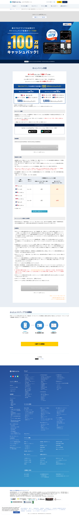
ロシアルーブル (59, 388)
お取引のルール (43, 414)
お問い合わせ (42, 460)
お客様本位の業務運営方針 (24, 508)
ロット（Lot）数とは (28, 388)
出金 (57, 424)
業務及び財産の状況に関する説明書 (15, 420)
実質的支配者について (60, 474)
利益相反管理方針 (36, 508)
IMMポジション (42, 449)
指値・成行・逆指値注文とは (45, 394)
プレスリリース (12, 398)
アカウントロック (13, 430)
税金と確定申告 (42, 463)
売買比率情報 (58, 445)
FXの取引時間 (27, 382)
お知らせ (11, 385)
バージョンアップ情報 (14, 387)
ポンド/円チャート (27, 447)
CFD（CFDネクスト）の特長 (45, 424)
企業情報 (11, 400)
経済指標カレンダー (43, 445)
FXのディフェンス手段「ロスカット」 (30, 381)
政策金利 (41, 451)
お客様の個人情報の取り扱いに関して (58, 297)
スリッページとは (43, 393)
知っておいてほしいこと (14, 436)
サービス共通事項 (59, 417)
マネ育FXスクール (27, 458)
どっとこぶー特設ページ (14, 443)
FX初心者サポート (59, 381)
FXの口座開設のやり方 (44, 383)
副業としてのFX (27, 395)
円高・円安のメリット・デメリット (30, 383)
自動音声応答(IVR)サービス (60, 463)
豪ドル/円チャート (27, 448)
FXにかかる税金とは (28, 384)
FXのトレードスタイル (44, 389)
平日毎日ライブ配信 (27, 460)
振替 (57, 425)
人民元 (58, 389)
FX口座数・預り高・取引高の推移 (15, 409)
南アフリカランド (59, 387)
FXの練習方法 (43, 384)
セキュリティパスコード (60, 426)
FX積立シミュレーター (44, 416)
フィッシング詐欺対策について (15, 432)
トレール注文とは (43, 400)
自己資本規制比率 (13, 412)
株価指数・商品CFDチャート (45, 441)
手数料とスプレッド (43, 381)
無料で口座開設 (40, 344)
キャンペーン (18, 9)
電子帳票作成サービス (60, 427)
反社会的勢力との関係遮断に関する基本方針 (59, 508)
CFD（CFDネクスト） (44, 422)
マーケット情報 (27, 437)
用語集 (25, 463)
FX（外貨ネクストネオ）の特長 (29, 411)
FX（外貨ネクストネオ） (28, 409)
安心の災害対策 (13, 429)
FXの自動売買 (43, 388)
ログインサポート (13, 445)
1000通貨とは (27, 391)
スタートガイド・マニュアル (29, 418)
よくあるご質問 (42, 458)
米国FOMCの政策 (59, 441)
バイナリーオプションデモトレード (61, 414)
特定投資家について (48, 508)
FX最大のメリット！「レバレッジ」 (30, 376)
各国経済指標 (42, 447)
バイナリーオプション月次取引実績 (15, 410)
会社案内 (11, 394)
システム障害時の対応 (62, 509)
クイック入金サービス (60, 420)
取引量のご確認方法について (39, 211)
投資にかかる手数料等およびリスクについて (18, 490)
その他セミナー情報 (27, 462)
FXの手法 (42, 382)
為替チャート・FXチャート (29, 443)
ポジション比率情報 (59, 447)
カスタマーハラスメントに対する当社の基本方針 (35, 509)
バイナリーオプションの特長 (61, 409)
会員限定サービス (27, 419)
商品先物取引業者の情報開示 (15, 421)
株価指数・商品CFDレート (28, 451)
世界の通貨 (26, 397)
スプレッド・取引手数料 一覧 (29, 412)
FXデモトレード (27, 416)
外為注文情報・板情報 (60, 443)
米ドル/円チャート (27, 445)
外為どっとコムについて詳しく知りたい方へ (57, 295)
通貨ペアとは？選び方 (28, 389)
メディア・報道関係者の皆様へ (15, 441)
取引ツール (26, 417)
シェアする (41, 358)
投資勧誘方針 (42, 508)
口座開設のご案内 (27, 470)
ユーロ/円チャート (27, 446)
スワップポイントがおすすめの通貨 (62, 383)
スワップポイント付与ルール (61, 419)
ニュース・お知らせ (14, 381)
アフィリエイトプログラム (14, 439)
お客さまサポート (43, 454)
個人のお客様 (26, 474)
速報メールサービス (60, 449)
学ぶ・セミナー (27, 454)
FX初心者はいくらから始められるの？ (46, 376)
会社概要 (12, 401)
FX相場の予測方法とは (60, 376)
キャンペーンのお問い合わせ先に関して (58, 299)
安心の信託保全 (13, 425)
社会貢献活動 (12, 438)
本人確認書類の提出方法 (44, 474)
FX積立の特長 (43, 409)
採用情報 (12, 405)
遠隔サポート (58, 462)
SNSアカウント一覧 (59, 458)
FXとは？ (26, 371)
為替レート (26, 441)
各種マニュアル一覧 (43, 462)
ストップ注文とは (43, 395)
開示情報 (11, 407)
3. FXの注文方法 (43, 391)
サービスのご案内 (27, 404)
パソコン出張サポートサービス (61, 460)
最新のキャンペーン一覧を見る (39, 17)
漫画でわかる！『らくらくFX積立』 (46, 413)
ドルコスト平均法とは (28, 396)
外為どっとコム (12, 9)
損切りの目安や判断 (27, 390)
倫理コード (30, 508)
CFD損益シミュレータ (44, 427)
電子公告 (12, 411)
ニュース (41, 443)
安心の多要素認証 (13, 431)
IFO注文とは (42, 399)
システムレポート (13, 389)
